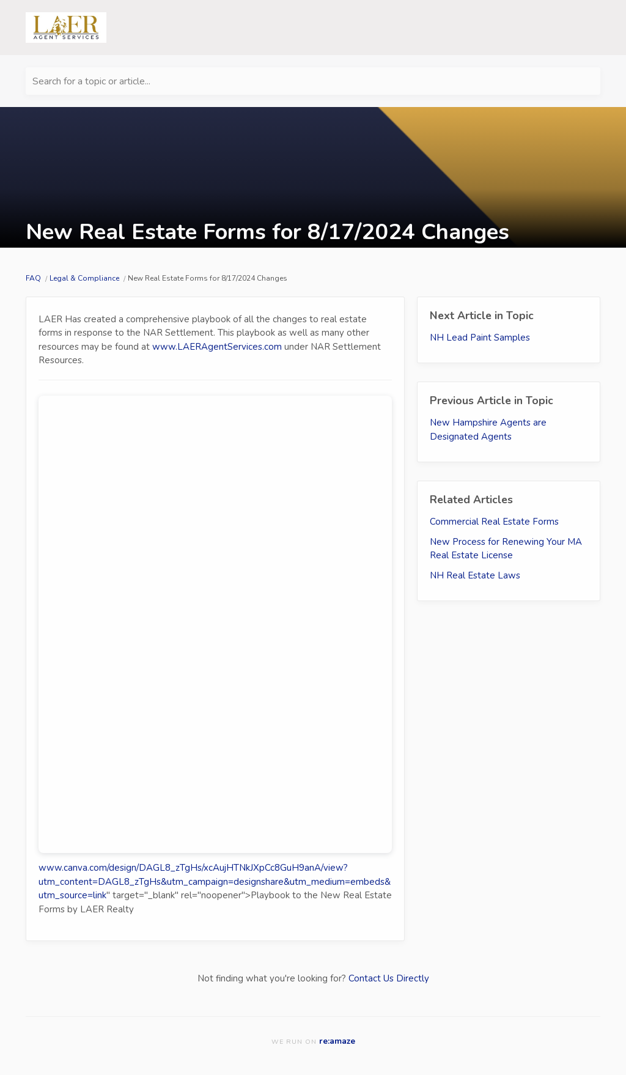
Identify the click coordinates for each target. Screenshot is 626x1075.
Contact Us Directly (388, 978)
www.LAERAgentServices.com (217, 347)
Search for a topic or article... (91, 81)
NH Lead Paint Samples (480, 337)
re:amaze (337, 1041)
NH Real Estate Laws (475, 575)
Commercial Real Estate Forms (494, 521)
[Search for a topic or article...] (313, 81)
